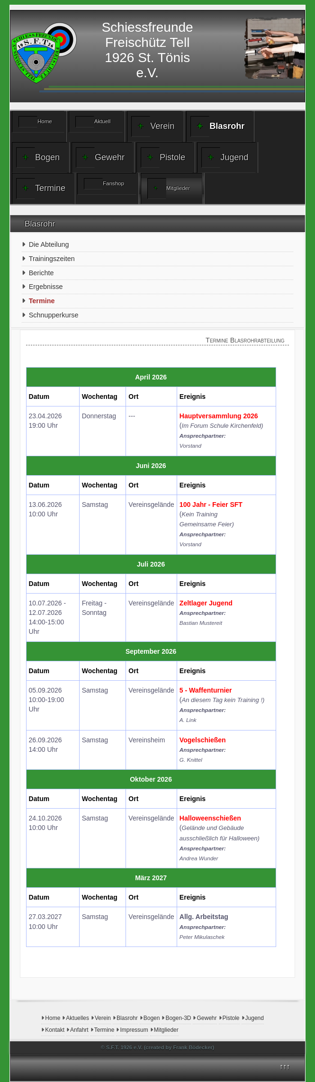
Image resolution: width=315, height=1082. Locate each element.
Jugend (224, 157)
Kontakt (54, 1030)
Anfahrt (79, 1030)
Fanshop (104, 183)
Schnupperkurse (54, 315)
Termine (40, 188)
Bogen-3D (178, 1018)
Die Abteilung (49, 244)
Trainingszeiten (52, 258)
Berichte (41, 273)
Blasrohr (217, 126)
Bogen (38, 157)
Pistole (163, 157)
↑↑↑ (284, 1066)
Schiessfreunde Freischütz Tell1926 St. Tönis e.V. (147, 50)
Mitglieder (168, 188)
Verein (152, 126)
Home (35, 121)
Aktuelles (77, 1018)
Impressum (134, 1030)
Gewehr (100, 157)
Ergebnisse (46, 286)
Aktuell (93, 121)
